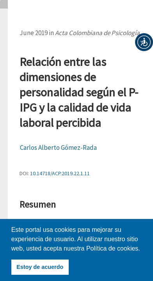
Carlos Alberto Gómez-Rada (58, 147)
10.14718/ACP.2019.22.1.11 (60, 173)
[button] (144, 42)
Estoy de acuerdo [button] (39, 267)
